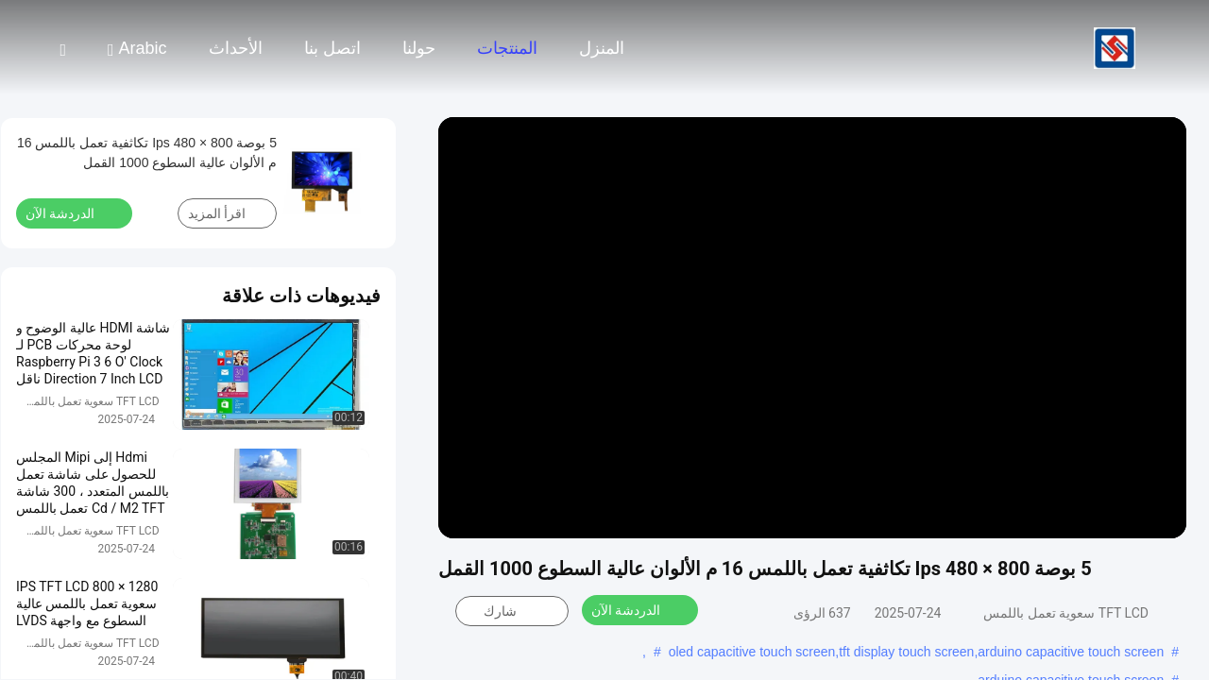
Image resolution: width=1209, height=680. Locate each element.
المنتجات (507, 48)
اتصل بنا (332, 48)
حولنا (418, 48)
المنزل (601, 48)
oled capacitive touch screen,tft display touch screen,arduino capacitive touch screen (917, 651)
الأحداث (236, 48)
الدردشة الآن (637, 609)
